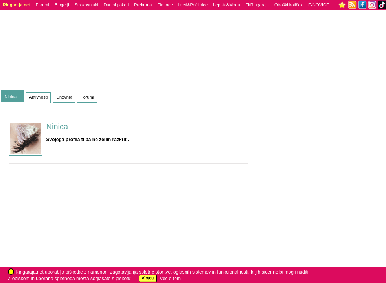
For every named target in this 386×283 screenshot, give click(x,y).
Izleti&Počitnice (193, 4)
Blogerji (62, 4)
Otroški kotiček (288, 4)
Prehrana (143, 4)
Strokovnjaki (86, 4)
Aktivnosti (38, 97)
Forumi (42, 4)
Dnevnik (64, 97)
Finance (165, 4)
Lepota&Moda (226, 4)
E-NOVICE (318, 4)
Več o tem (170, 278)
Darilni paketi (116, 4)
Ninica (11, 96)
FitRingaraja (257, 4)
